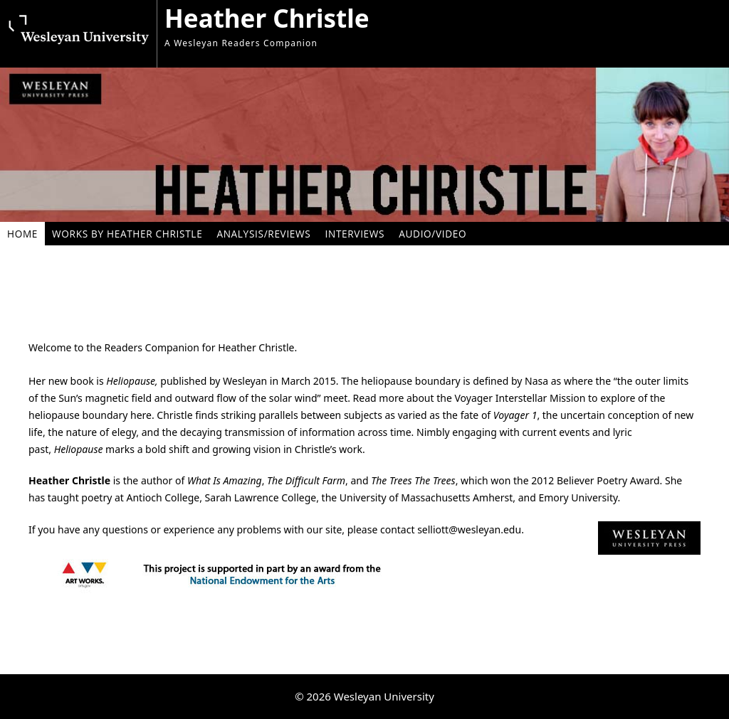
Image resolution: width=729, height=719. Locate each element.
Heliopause (130, 381)
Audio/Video (432, 233)
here (141, 415)
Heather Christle (266, 18)
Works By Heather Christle (127, 233)
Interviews (354, 233)
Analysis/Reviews (263, 233)
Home (22, 233)
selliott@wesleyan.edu (469, 529)
